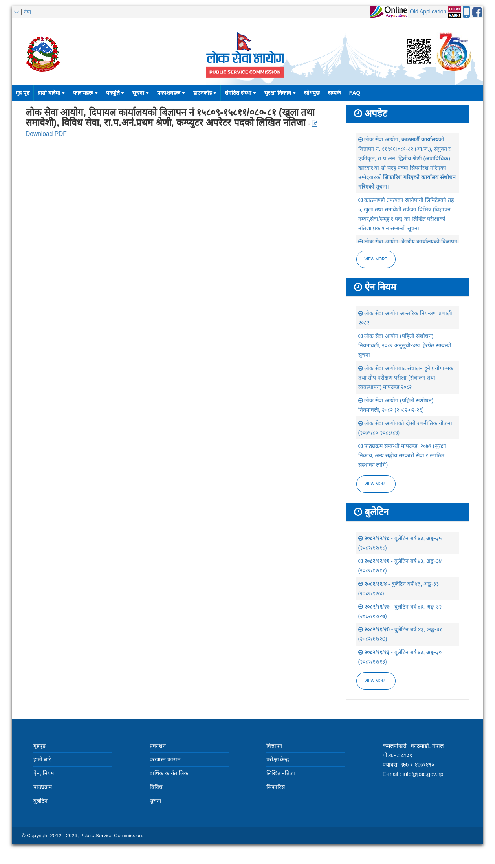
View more (376, 259)
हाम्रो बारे (42, 759)
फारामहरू (85, 93)
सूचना (140, 93)
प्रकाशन (158, 746)
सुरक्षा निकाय (280, 93)
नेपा (27, 12)
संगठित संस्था (240, 93)
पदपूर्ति (115, 93)
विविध (156, 787)
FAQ (355, 93)
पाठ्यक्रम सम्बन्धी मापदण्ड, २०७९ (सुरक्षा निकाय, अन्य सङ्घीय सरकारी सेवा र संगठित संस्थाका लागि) (402, 455)
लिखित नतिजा (280, 773)
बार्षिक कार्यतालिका (170, 773)
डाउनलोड (204, 93)
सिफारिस (275, 787)
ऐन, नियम (43, 773)
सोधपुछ (312, 93)
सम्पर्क (334, 93)
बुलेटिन (40, 801)
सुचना (155, 801)
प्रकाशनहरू (171, 93)
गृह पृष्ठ (22, 93)
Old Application (428, 11)
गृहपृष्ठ (39, 746)
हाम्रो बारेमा (51, 93)
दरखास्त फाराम (165, 759)
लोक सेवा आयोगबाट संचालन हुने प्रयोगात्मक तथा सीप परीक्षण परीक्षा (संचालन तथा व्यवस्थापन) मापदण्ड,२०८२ (405, 377)
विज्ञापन (274, 746)
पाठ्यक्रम (42, 787)
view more (376, 484)
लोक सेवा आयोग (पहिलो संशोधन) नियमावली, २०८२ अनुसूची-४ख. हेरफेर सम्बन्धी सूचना (404, 345)
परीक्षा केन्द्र (277, 759)
